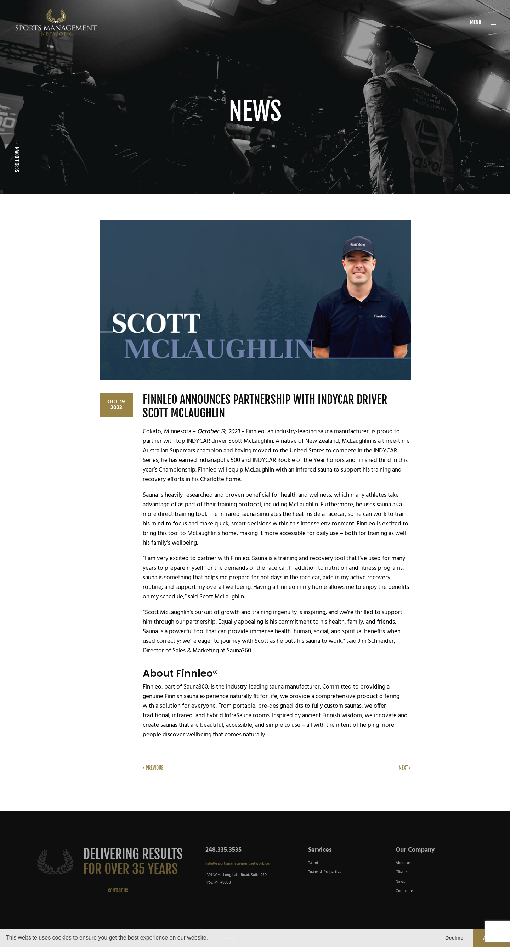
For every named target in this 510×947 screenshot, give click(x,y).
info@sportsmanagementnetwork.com (238, 863)
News (400, 882)
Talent (313, 863)
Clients (402, 872)
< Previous (153, 768)
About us (403, 863)
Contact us (405, 891)
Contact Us (118, 890)
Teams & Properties (324, 872)
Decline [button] (454, 938)
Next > (405, 768)
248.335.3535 (223, 850)
